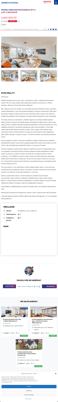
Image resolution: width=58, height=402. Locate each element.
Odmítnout (29, 390)
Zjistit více (9, 286)
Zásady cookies (28, 398)
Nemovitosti (7, 29)
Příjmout (29, 386)
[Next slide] (56, 76)
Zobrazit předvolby (29, 394)
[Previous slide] (1, 76)
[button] (55, 373)
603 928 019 (49, 286)
